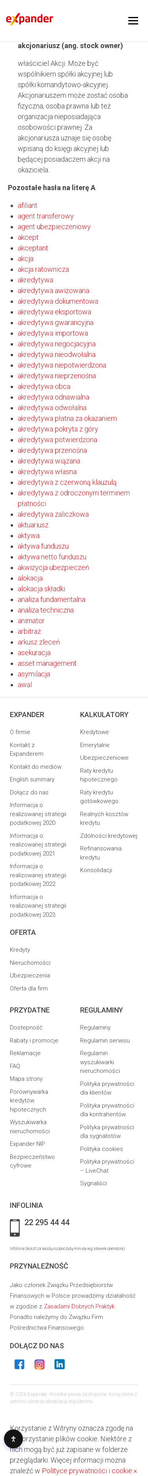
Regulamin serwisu (105, 1040)
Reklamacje (25, 1053)
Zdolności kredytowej (108, 835)
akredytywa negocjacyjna (57, 344)
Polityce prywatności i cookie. (87, 1471)
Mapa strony (26, 1078)
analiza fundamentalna (51, 599)
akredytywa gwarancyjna (56, 322)
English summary (32, 779)
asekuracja (34, 652)
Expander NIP (27, 1143)
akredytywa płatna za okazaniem (67, 418)
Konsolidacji (96, 870)
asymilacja (34, 674)
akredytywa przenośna (52, 450)
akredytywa (35, 280)
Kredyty (20, 949)
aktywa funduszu (43, 546)
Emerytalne (95, 745)
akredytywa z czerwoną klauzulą (67, 482)
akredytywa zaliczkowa (53, 514)
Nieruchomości (30, 962)
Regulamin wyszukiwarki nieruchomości (100, 1062)
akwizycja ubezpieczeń (53, 567)
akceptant (33, 248)
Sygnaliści (93, 1183)
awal (25, 684)
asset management (47, 663)
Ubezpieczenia (30, 975)
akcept (28, 237)
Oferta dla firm (29, 988)
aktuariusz (33, 525)
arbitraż (29, 631)
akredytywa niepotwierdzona (62, 365)
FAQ (15, 1066)
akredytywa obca (44, 386)
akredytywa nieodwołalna (57, 354)
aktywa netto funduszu (52, 557)
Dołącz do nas (29, 792)
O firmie (20, 732)
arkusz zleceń (39, 642)
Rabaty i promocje (34, 1040)
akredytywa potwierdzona (57, 439)
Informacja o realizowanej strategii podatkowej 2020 (38, 814)
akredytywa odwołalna (52, 408)
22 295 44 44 (46, 1222)
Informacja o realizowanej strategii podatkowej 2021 (38, 844)
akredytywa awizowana (53, 290)
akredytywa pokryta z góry (58, 429)
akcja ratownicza (43, 269)
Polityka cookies (101, 1149)
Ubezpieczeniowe (104, 757)
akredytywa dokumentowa (58, 301)
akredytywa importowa (53, 333)
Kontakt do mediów (36, 766)
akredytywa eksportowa (54, 312)
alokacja (30, 578)
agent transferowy (46, 216)
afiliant (27, 205)
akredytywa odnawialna (53, 397)
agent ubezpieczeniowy (54, 226)
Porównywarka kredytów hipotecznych (29, 1100)
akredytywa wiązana (49, 461)
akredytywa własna (47, 471)
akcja (26, 258)
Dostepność (26, 1027)
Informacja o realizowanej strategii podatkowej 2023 (38, 905)
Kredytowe (94, 732)
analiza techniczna (46, 610)
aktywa (28, 535)
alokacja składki (41, 589)
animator (31, 621)
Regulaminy (95, 1027)
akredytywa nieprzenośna (57, 376)
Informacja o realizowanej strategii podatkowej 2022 (38, 875)
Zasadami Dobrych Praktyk (79, 1306)
